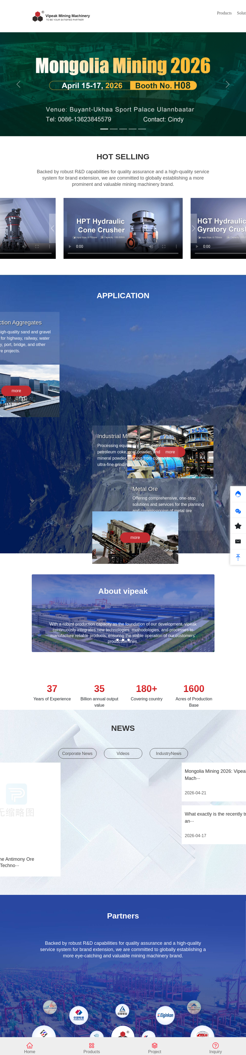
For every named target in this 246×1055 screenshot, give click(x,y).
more (157, 550)
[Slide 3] (123, 129)
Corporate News (77, 756)
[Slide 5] (142, 129)
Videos (123, 756)
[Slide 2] (114, 129)
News (141, 13)
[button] (193, 228)
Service (171, 13)
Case (156, 13)
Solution (124, 13)
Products (104, 13)
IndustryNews (168, 756)
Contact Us (205, 16)
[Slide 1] (104, 129)
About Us (188, 16)
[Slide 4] (133, 129)
